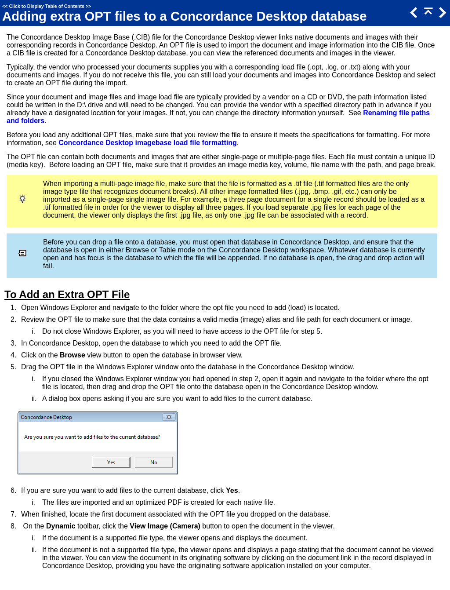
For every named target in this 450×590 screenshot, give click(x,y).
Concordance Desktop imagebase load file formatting (147, 142)
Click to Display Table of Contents (46, 6)
